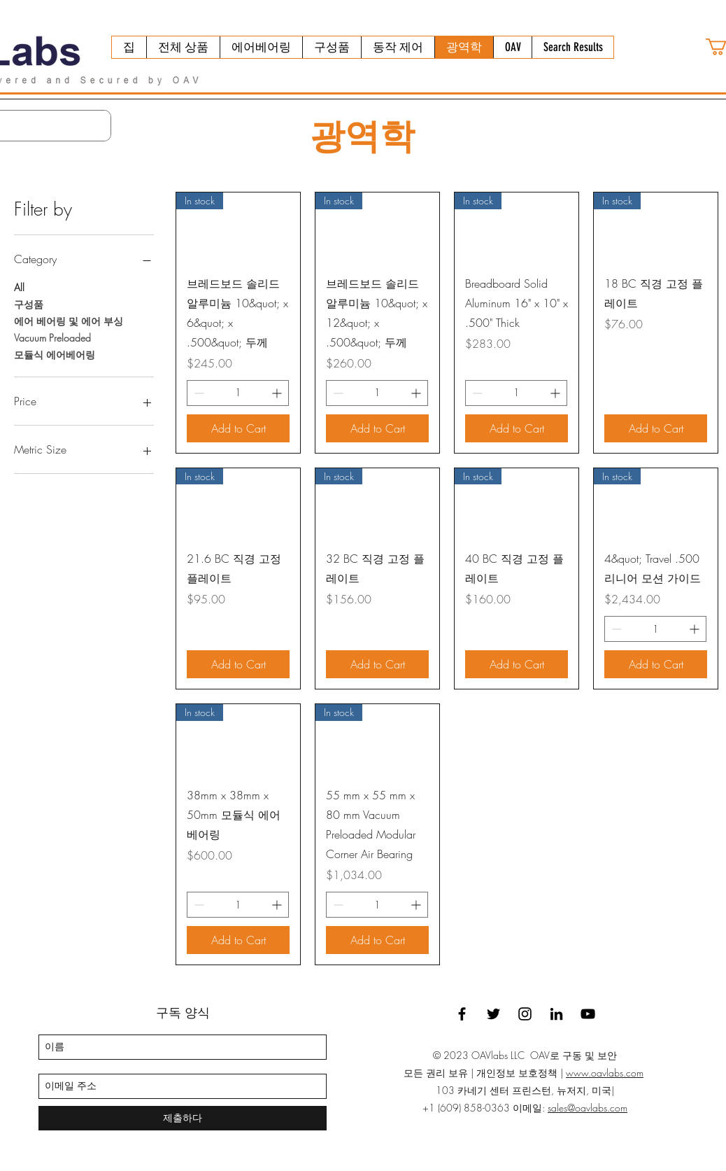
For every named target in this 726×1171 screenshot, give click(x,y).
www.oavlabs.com (604, 1072)
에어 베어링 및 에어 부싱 (68, 320)
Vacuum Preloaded (52, 337)
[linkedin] (556, 1014)
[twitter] (493, 1014)
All (19, 286)
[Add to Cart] (238, 428)
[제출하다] (182, 1118)
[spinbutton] (237, 393)
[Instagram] (525, 1014)
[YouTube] (588, 1014)
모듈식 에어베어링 (54, 353)
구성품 (28, 303)
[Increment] (278, 393)
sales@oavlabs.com (587, 1107)
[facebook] (462, 1014)
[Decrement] (197, 393)
